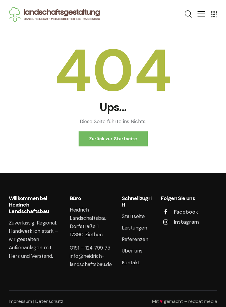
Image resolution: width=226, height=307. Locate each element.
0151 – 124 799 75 (90, 248)
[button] (201, 14)
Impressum (20, 301)
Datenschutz (49, 301)
